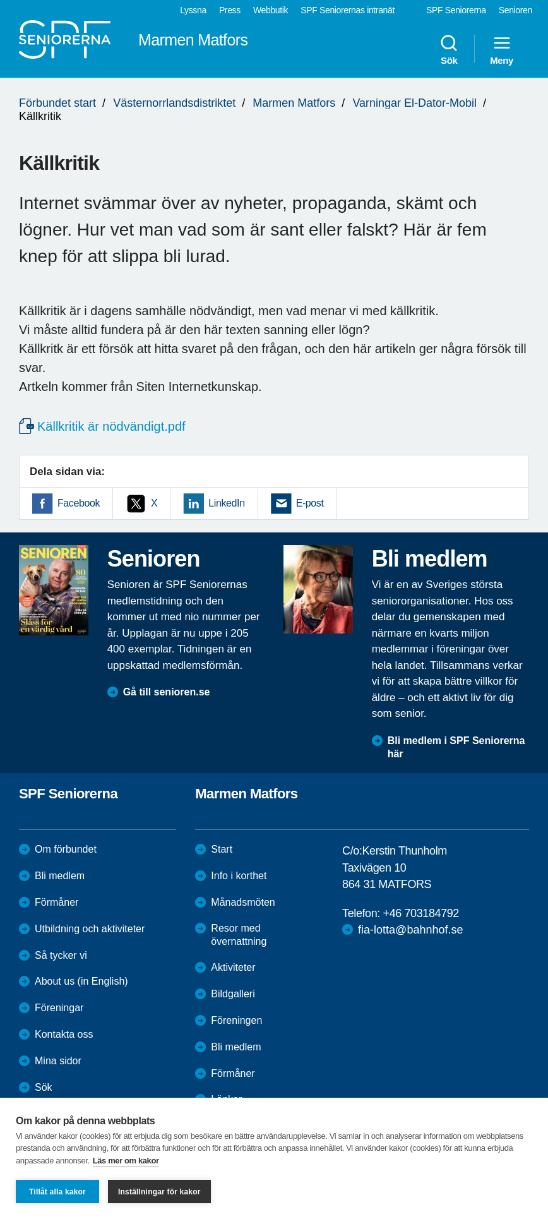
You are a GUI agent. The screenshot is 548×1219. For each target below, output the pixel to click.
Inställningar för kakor (159, 1191)
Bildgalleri (232, 993)
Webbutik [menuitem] (270, 10)
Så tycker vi (61, 955)
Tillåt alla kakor (57, 1191)
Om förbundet (66, 849)
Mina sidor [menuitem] (58, 1060)
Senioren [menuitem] (515, 10)
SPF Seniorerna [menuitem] (456, 10)
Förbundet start (57, 103)
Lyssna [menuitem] (193, 10)
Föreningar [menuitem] (59, 1007)
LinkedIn (226, 503)
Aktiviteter (233, 967)
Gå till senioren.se (166, 692)
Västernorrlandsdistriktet (174, 103)
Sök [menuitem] (448, 49)
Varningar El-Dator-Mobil (414, 103)
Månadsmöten (243, 902)
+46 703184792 (421, 913)
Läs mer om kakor (126, 1160)
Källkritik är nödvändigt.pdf (111, 426)
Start (221, 849)
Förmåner (56, 902)
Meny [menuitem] (501, 49)
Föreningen (236, 1020)
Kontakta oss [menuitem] (64, 1034)
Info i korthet (238, 875)
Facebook (78, 503)
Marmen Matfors (294, 103)
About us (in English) (81, 981)
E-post (310, 503)
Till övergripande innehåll (0, 0)
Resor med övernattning (238, 935)
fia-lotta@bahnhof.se (410, 929)
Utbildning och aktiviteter (90, 928)
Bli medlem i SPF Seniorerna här (456, 747)
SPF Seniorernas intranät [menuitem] (348, 10)
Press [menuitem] (230, 10)
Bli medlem (60, 875)
